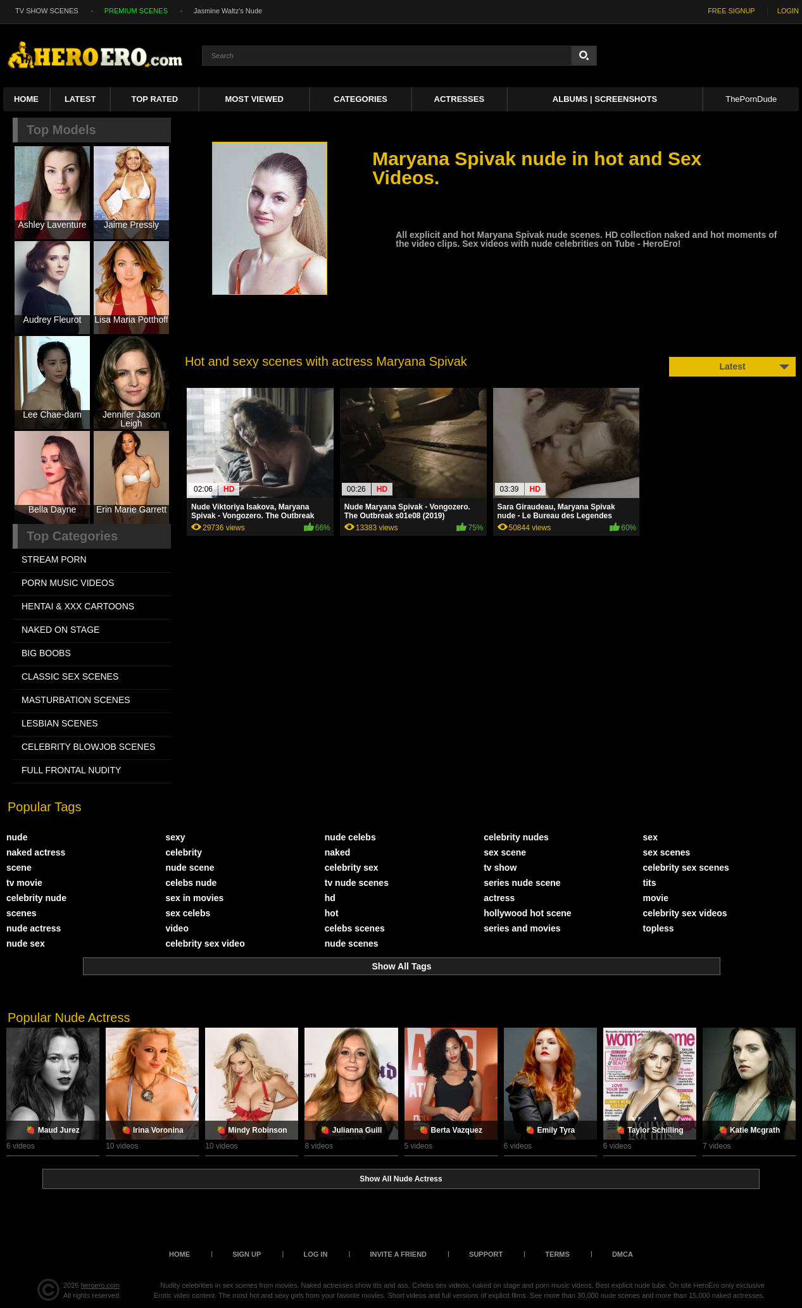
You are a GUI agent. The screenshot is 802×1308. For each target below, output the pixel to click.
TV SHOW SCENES (46, 11)
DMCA (622, 1254)
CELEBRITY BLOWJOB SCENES (88, 747)
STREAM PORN (54, 559)
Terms (557, 1254)
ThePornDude (751, 99)
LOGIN (788, 11)
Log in (315, 1254)
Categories (360, 99)
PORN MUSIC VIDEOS (68, 583)
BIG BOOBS (46, 653)
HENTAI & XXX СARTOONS (78, 606)
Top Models (61, 130)
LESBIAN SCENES (60, 723)
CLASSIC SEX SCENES (70, 676)
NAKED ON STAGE (60, 630)
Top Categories (72, 536)
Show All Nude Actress (401, 1178)
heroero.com (100, 1285)
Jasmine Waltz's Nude (228, 11)
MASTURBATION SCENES (76, 700)
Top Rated (155, 99)
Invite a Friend (398, 1254)
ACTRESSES (459, 99)
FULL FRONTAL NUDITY (71, 770)
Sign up (246, 1254)
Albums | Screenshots (605, 99)
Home (26, 99)
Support (486, 1254)
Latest (80, 99)
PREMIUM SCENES (136, 11)
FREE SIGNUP (731, 11)
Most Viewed (254, 99)
